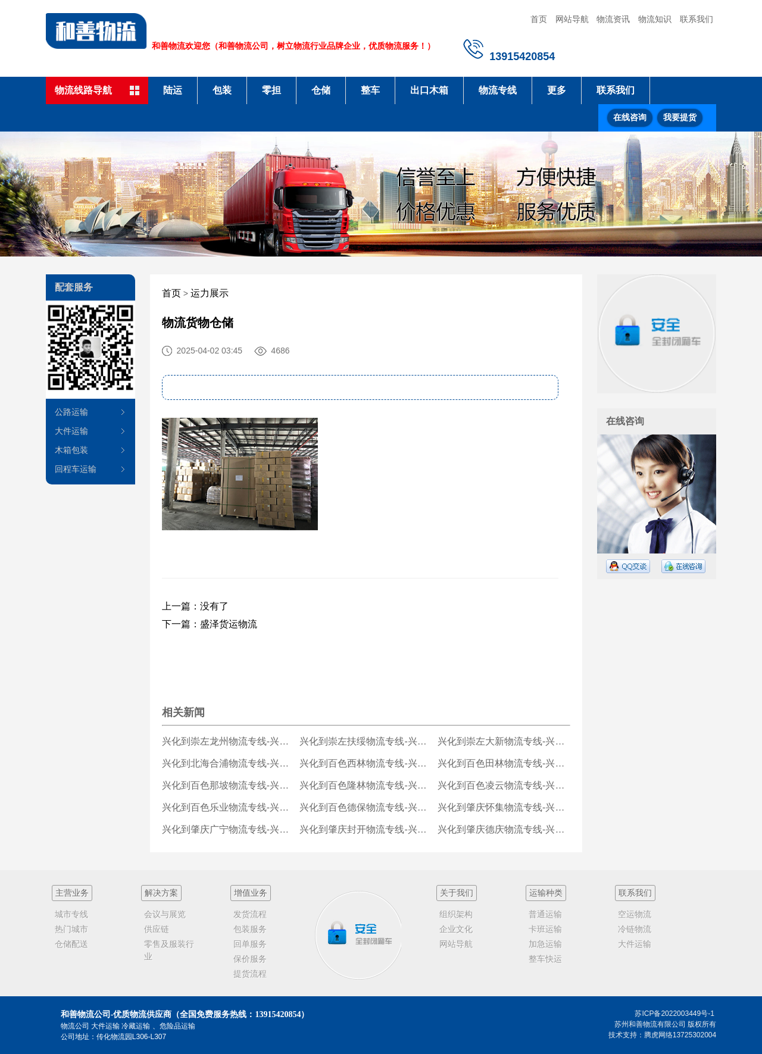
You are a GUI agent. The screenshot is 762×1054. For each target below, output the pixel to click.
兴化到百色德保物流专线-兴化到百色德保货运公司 (365, 807)
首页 (538, 19)
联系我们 (696, 19)
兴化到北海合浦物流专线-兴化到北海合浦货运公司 (228, 763)
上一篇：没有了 (195, 606)
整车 (370, 90)
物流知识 (655, 19)
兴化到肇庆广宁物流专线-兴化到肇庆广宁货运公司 (228, 829)
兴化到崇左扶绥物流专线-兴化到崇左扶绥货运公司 (365, 741)
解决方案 (161, 892)
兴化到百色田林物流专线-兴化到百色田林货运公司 (504, 763)
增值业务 (250, 892)
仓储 (320, 90)
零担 (271, 90)
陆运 (172, 90)
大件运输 (71, 431)
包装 (222, 90)
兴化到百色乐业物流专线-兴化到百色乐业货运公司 (228, 807)
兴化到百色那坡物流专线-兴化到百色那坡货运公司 (228, 785)
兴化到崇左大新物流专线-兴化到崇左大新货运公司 (504, 741)
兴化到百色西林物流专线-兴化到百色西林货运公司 (365, 763)
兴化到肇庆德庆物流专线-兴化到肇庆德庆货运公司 (504, 829)
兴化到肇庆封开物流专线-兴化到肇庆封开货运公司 (365, 829)
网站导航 (572, 19)
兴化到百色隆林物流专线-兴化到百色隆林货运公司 (365, 785)
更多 (556, 90)
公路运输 (71, 412)
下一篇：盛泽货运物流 (209, 624)
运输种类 (546, 892)
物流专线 (498, 90)
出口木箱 (429, 90)
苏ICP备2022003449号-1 (674, 1013)
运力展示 (209, 293)
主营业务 (72, 892)
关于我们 (456, 892)
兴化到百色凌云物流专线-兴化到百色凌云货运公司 (504, 785)
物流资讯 (613, 19)
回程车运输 (75, 469)
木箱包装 (71, 450)
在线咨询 (630, 117)
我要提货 (680, 117)
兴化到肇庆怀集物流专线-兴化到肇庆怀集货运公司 (504, 807)
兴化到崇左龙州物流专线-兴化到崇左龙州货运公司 (228, 741)
